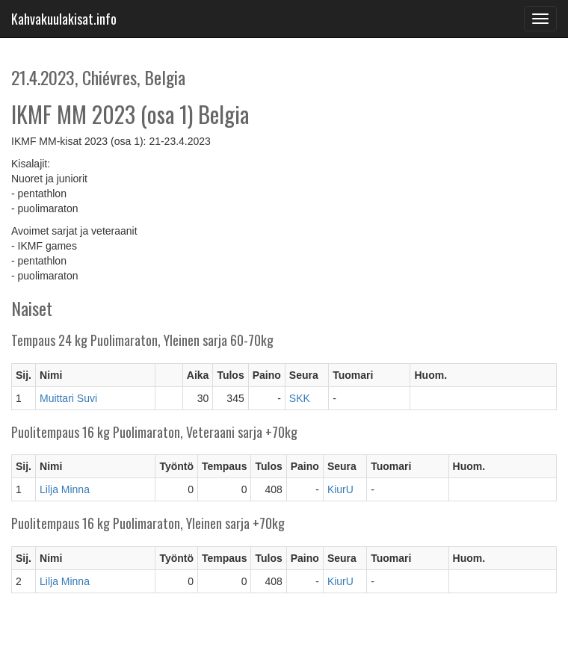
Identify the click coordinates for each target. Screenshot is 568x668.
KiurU (340, 489)
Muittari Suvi (68, 398)
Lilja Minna (65, 489)
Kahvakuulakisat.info (64, 18)
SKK (299, 398)
